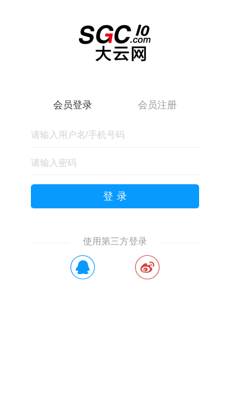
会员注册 (157, 104)
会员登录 (72, 104)
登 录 (114, 196)
